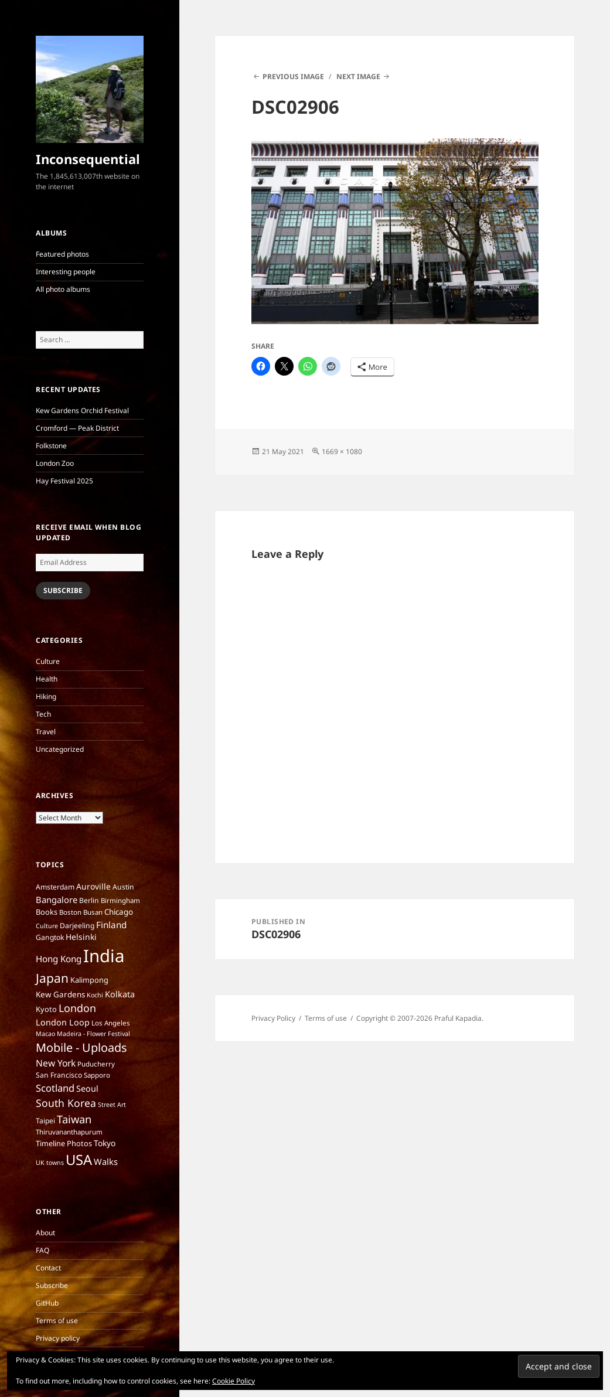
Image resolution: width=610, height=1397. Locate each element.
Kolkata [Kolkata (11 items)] (120, 994)
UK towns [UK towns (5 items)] (50, 1163)
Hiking (46, 696)
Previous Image (293, 76)
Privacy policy (58, 1338)
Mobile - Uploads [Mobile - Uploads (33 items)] (81, 1047)
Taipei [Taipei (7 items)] (45, 1121)
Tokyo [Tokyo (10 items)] (104, 1143)
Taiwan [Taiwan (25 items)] (74, 1119)
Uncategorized (60, 749)
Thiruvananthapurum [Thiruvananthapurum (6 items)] (69, 1131)
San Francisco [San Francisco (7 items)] (59, 1075)
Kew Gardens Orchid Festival (82, 410)
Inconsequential (88, 159)
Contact (48, 1268)
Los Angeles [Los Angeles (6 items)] (110, 1022)
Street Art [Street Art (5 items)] (112, 1104)
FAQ (42, 1250)
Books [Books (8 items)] (46, 912)
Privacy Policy (273, 1018)
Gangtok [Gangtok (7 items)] (50, 937)
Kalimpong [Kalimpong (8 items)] (89, 980)
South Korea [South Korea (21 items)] (66, 1103)
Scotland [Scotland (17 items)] (55, 1088)
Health (46, 679)
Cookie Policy (233, 1381)
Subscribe (63, 590)
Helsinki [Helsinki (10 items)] (81, 936)
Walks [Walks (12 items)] (106, 1161)
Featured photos (62, 254)
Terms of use (57, 1321)
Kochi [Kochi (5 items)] (95, 995)
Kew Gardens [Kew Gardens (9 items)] (60, 994)
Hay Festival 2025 (64, 481)
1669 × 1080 (342, 451)
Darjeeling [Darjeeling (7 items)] (77, 926)
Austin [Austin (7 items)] (123, 887)
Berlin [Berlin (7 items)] (89, 900)
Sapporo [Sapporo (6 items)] (97, 1075)
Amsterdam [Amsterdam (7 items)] (55, 887)
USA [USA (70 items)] (79, 1159)
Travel (46, 732)
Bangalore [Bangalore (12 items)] (56, 899)
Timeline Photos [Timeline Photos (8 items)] (64, 1143)
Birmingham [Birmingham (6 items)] (120, 900)
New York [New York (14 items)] (56, 1063)
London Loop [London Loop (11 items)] (63, 1022)
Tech (43, 714)
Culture (48, 661)
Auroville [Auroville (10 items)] (93, 886)
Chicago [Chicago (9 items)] (118, 912)
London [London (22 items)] (77, 1008)
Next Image (358, 76)
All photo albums (63, 289)
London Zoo (55, 463)
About (45, 1233)
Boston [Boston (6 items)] (70, 912)
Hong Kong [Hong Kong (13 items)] (58, 959)
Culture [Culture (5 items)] (47, 926)
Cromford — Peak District (77, 428)
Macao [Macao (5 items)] (45, 1034)
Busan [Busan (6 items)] (93, 912)
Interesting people (66, 272)
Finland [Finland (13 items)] (111, 925)
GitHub (47, 1303)
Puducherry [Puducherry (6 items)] (96, 1063)
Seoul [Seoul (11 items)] (87, 1088)
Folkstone (51, 446)
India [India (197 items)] (103, 955)
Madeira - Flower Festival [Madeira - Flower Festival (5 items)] (93, 1034)
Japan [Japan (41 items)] (52, 978)
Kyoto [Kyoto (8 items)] (46, 1009)
